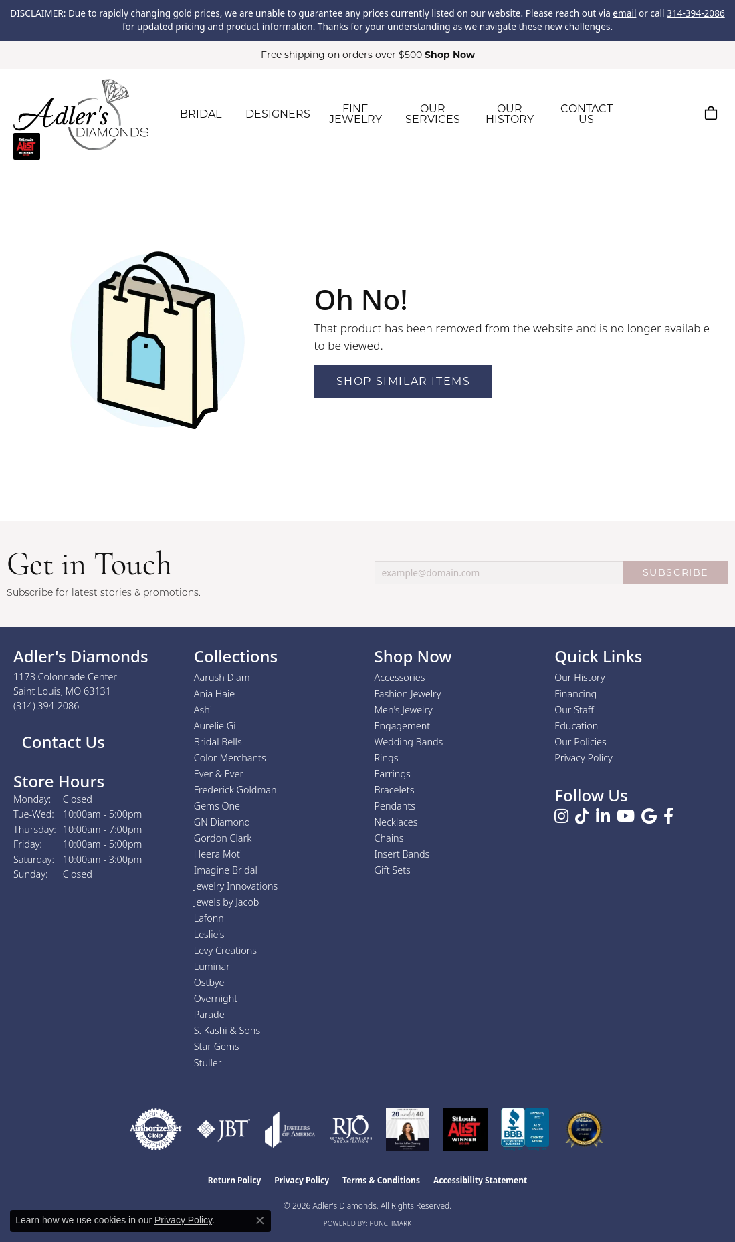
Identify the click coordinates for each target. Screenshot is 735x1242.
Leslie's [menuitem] (209, 934)
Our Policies (580, 741)
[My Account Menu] (678, 113)
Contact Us (61, 742)
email (624, 13)
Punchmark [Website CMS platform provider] (391, 1223)
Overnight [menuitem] (215, 998)
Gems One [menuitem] (217, 805)
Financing (575, 693)
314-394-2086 (696, 13)
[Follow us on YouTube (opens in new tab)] (626, 816)
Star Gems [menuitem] (216, 1046)
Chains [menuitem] (389, 838)
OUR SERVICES (432, 114)
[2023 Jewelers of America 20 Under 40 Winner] (407, 1129)
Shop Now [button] (450, 55)
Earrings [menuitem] (393, 773)
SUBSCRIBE (676, 572)
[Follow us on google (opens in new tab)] (649, 816)
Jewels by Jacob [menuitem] (226, 902)
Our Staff (573, 709)
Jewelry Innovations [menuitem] (236, 886)
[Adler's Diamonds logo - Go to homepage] (81, 114)
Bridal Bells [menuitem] (218, 741)
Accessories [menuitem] (400, 677)
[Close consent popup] (260, 1221)
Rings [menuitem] (387, 757)
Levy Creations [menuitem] (225, 950)
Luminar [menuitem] (212, 966)
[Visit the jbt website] (223, 1129)
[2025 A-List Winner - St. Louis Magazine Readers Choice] (465, 1129)
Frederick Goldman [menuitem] (235, 789)
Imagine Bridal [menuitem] (225, 870)
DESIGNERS (277, 114)
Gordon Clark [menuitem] (223, 838)
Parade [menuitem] (209, 1014)
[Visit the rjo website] (351, 1129)
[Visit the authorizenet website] (156, 1129)
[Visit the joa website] (290, 1129)
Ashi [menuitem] (203, 709)
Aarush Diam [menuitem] (222, 677)
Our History (579, 677)
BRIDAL (200, 114)
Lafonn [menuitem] (209, 918)
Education (576, 725)
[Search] (647, 113)
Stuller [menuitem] (208, 1062)
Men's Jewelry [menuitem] (404, 709)
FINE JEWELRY (355, 114)
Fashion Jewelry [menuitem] (408, 693)
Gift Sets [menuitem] (393, 870)
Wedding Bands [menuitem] (409, 741)
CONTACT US (586, 114)
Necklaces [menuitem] (396, 822)
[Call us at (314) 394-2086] (46, 705)
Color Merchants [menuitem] (230, 757)
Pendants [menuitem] (395, 805)
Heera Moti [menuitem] (218, 854)
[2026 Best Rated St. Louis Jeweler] (584, 1129)
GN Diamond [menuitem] (222, 822)
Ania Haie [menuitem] (214, 693)
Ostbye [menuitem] (209, 982)
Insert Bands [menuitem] (402, 854)
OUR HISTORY (510, 114)
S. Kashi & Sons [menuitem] (227, 1030)
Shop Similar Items (403, 381)
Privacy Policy (583, 757)
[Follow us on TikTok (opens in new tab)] (582, 816)
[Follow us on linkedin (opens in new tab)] (603, 816)
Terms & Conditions (381, 1180)
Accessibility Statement (480, 1180)
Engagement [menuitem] (403, 725)
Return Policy (234, 1180)
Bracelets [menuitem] (395, 789)
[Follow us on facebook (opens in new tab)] (668, 816)
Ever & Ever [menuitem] (218, 773)
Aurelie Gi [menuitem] (215, 725)
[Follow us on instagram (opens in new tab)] (561, 816)
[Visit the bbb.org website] (525, 1129)
